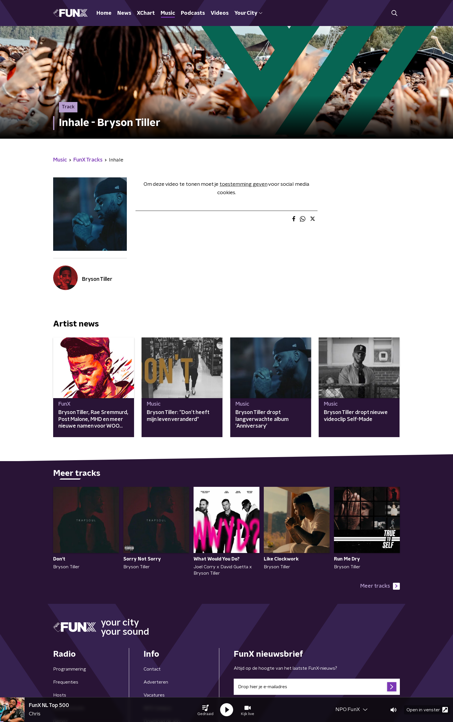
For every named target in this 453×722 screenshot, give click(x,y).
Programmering (69, 669)
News (124, 13)
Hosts (59, 695)
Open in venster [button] (427, 709)
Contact (152, 669)
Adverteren (156, 682)
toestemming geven (243, 184)
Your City (248, 13)
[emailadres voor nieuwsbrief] (317, 687)
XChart (146, 13)
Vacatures (154, 695)
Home (104, 13)
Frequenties (65, 682)
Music (168, 13)
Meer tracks (380, 586)
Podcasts (193, 13)
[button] (205, 710)
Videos (220, 13)
